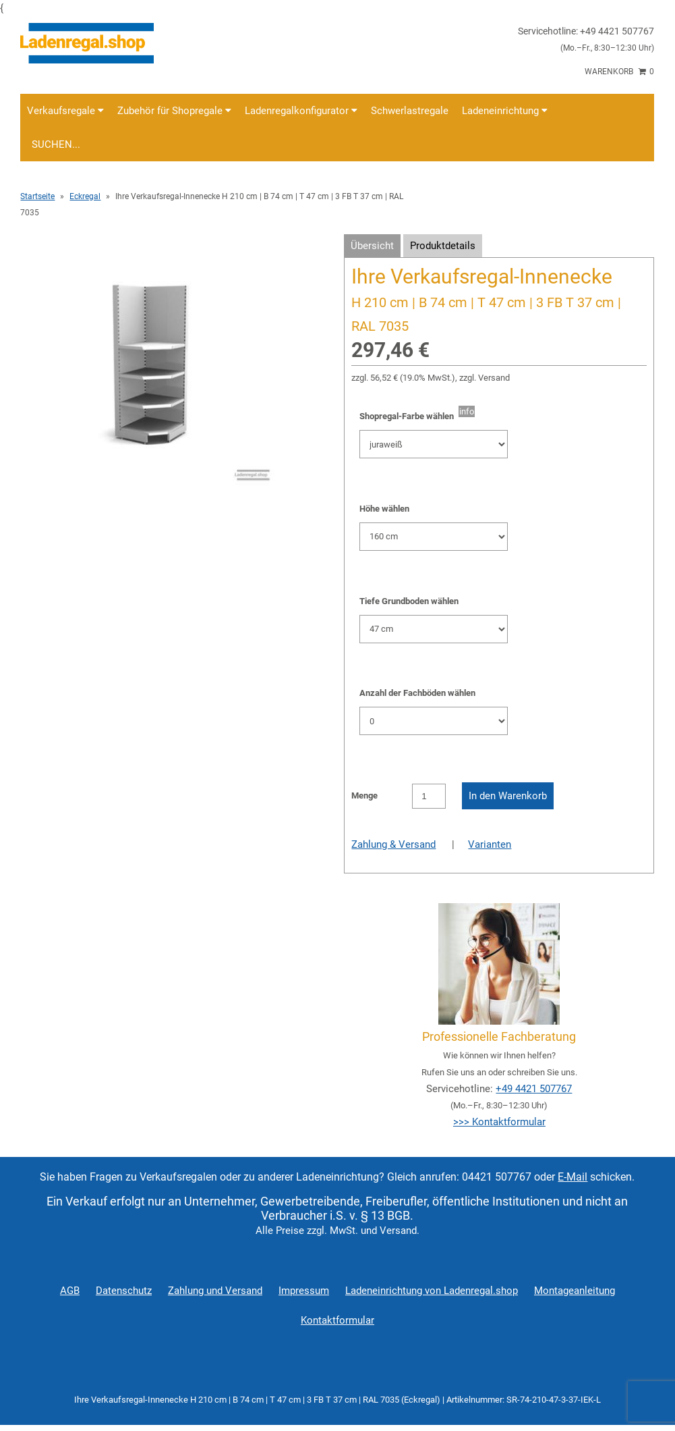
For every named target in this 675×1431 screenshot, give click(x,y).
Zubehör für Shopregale (174, 111)
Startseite (37, 196)
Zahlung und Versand (215, 1291)
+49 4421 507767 (534, 1089)
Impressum (303, 1291)
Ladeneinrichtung (505, 111)
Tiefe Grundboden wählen (409, 601)
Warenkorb (619, 71)
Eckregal (84, 196)
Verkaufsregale (65, 111)
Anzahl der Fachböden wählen (417, 693)
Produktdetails (442, 246)
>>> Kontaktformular (499, 1122)
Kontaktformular (337, 1320)
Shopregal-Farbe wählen (409, 416)
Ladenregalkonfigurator (301, 111)
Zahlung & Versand (393, 844)
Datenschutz (124, 1291)
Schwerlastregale (409, 111)
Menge (364, 795)
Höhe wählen (384, 509)
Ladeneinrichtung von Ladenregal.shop (431, 1291)
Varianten (489, 844)
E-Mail (572, 1176)
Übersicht (372, 246)
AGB (70, 1291)
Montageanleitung (574, 1291)
